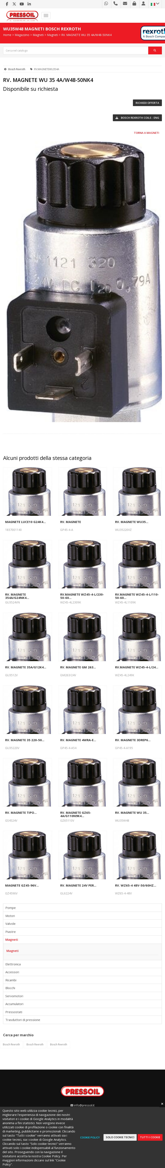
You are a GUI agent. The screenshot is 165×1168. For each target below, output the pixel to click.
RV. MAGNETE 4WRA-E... (78, 740)
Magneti (38, 35)
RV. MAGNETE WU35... (131, 522)
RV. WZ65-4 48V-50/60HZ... (135, 885)
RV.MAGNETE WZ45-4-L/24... (136, 667)
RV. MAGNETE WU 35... (132, 812)
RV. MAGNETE (70, 522)
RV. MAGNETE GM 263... (78, 667)
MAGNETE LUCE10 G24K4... (25, 522)
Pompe (10, 908)
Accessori (12, 972)
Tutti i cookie (150, 1137)
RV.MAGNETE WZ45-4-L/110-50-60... (137, 596)
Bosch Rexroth (16, 69)
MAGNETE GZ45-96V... (22, 885)
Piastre (10, 932)
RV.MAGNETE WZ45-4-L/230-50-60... (82, 596)
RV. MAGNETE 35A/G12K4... (25, 667)
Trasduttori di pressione (22, 1020)
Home (7, 35)
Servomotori (14, 996)
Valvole (10, 923)
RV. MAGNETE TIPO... (21, 812)
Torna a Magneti (146, 133)
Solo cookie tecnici (120, 1137)
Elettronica (13, 964)
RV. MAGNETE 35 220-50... (24, 740)
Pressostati (13, 1012)
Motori (10, 916)
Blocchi (10, 988)
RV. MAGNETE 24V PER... (78, 885)
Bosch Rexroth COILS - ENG (137, 118)
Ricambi (10, 980)
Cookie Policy (90, 1137)
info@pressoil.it (84, 1105)
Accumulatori (14, 1004)
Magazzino (22, 35)
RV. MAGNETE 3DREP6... (133, 740)
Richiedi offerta (147, 103)
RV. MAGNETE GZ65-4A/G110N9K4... (75, 814)
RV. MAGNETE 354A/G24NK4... (17, 596)
